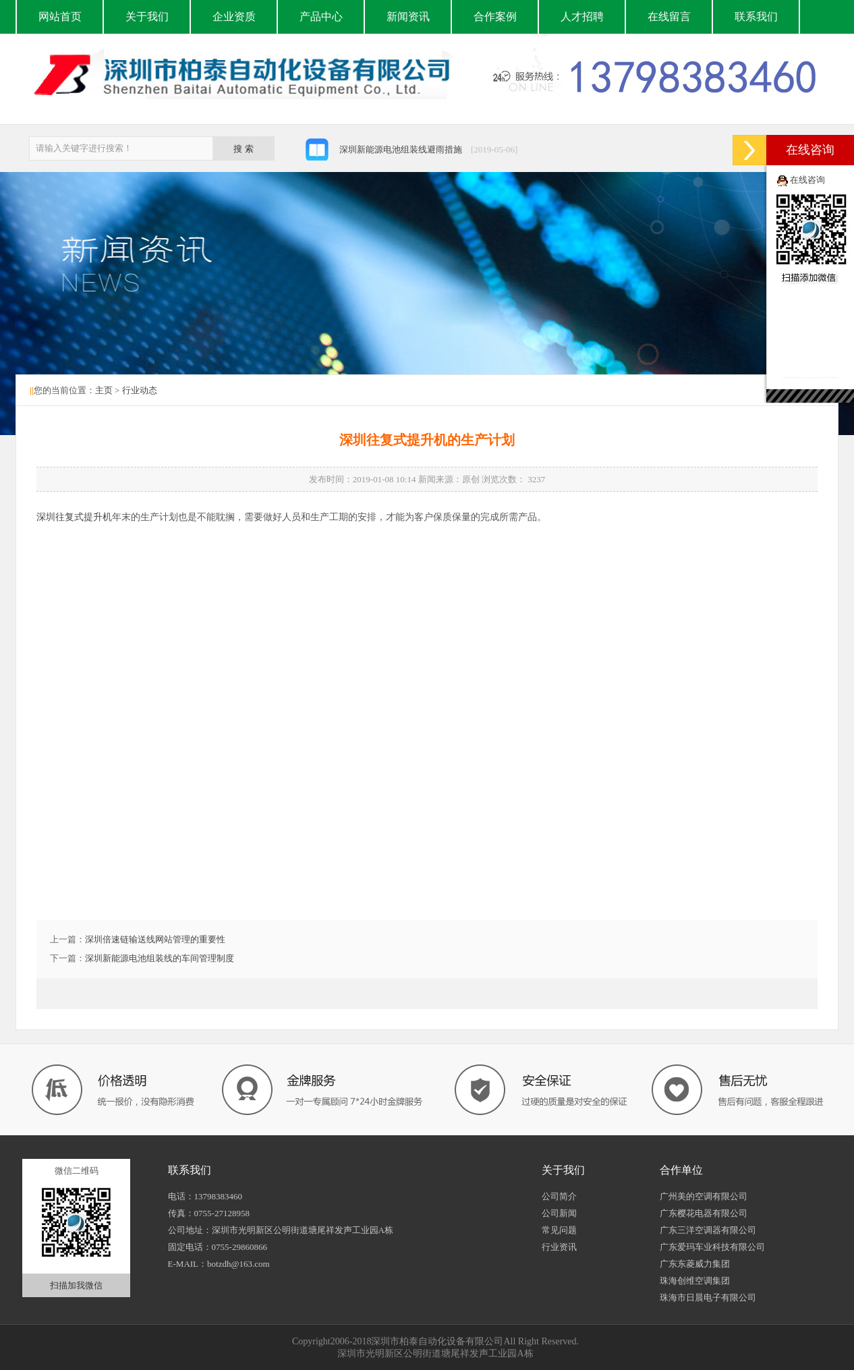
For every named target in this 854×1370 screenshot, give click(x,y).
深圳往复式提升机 (74, 517)
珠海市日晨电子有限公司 (708, 1297)
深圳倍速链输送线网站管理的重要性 (155, 939)
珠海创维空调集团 (695, 1281)
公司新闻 (559, 1213)
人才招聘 (582, 16)
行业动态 (139, 390)
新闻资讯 (408, 16)
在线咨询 (807, 180)
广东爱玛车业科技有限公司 (712, 1247)
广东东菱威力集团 (695, 1264)
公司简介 (559, 1196)
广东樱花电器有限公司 (703, 1213)
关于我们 (147, 16)
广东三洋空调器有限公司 (708, 1230)
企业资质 (234, 16)
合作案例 (495, 16)
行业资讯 (559, 1247)
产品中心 (321, 16)
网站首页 (60, 16)
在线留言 (669, 16)
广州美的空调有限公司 (703, 1196)
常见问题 (559, 1230)
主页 (104, 390)
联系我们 (756, 16)
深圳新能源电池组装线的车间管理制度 (159, 958)
